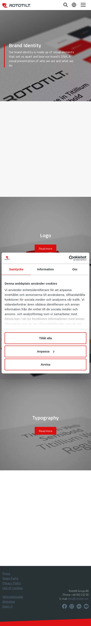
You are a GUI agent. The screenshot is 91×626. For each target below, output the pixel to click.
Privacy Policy (11, 583)
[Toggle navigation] (83, 5)
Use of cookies (12, 587)
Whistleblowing (12, 596)
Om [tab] (74, 269)
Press (6, 573)
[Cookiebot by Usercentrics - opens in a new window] (68, 258)
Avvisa (45, 364)
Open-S (7, 606)
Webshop (8, 601)
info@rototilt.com (78, 599)
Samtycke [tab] (16, 269)
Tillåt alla (45, 338)
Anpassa (45, 351)
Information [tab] (45, 269)
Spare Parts (10, 578)
